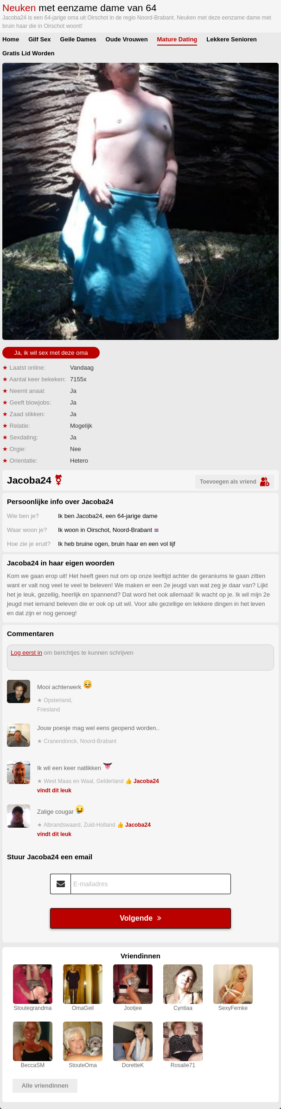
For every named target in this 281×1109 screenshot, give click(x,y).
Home (10, 39)
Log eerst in (26, 652)
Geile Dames (78, 39)
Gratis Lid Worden (28, 53)
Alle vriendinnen (44, 1085)
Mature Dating (177, 39)
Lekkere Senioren (231, 39)
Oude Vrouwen (127, 39)
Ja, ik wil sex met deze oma (51, 352)
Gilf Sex (39, 39)
